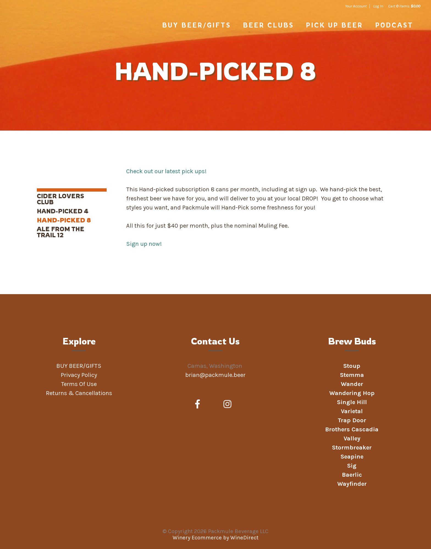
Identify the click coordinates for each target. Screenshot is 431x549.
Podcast (394, 25)
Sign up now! (144, 243)
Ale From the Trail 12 (60, 232)
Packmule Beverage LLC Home (53, 31)
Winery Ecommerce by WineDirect (215, 537)
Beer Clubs (268, 25)
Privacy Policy (79, 375)
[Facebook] (197, 404)
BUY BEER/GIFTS (196, 25)
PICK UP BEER (334, 25)
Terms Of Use (79, 384)
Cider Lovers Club (60, 199)
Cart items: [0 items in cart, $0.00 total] (404, 6)
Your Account (356, 6)
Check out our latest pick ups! (166, 171)
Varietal (352, 411)
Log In (378, 6)
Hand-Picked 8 (64, 220)
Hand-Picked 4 (63, 211)
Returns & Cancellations (79, 393)
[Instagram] (227, 404)
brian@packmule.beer (216, 375)
